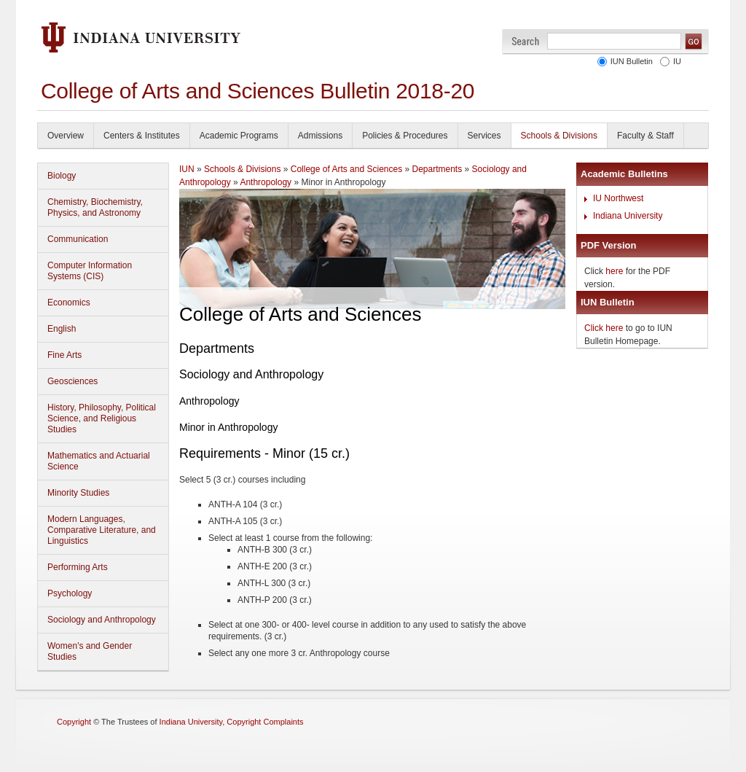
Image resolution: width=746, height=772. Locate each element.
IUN (187, 169)
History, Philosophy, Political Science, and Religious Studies (101, 418)
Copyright (74, 721)
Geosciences (72, 381)
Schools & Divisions (559, 135)
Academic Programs (239, 135)
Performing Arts (77, 567)
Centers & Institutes (141, 135)
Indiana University (627, 216)
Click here (603, 328)
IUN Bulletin (631, 61)
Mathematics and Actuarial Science (98, 461)
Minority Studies (78, 493)
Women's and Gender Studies (89, 651)
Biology (61, 176)
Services (484, 135)
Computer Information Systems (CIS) (89, 270)
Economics (68, 302)
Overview (65, 135)
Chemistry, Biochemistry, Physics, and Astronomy (95, 207)
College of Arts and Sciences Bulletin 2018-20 (257, 91)
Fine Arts (64, 355)
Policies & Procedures (404, 135)
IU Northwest (618, 198)
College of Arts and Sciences (346, 169)
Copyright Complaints (265, 721)
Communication (77, 239)
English (61, 329)
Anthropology (265, 182)
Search (525, 41)
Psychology (69, 593)
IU (677, 61)
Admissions (320, 135)
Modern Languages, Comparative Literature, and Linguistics (101, 530)
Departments (437, 169)
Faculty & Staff (645, 135)
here (614, 271)
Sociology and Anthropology (101, 620)
